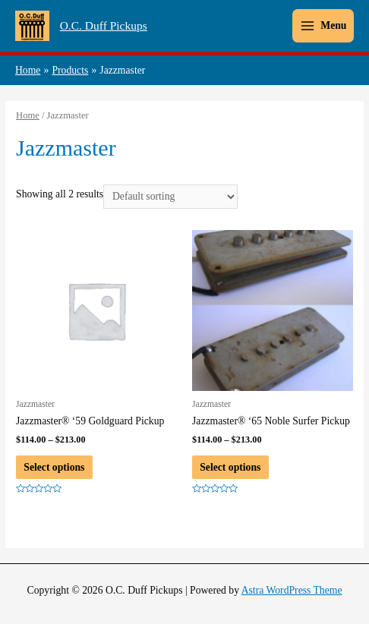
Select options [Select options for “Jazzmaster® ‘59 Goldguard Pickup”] (54, 467)
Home (27, 115)
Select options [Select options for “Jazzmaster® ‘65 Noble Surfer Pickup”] (230, 467)
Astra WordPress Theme (291, 590)
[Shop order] (170, 197)
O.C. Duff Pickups (103, 25)
